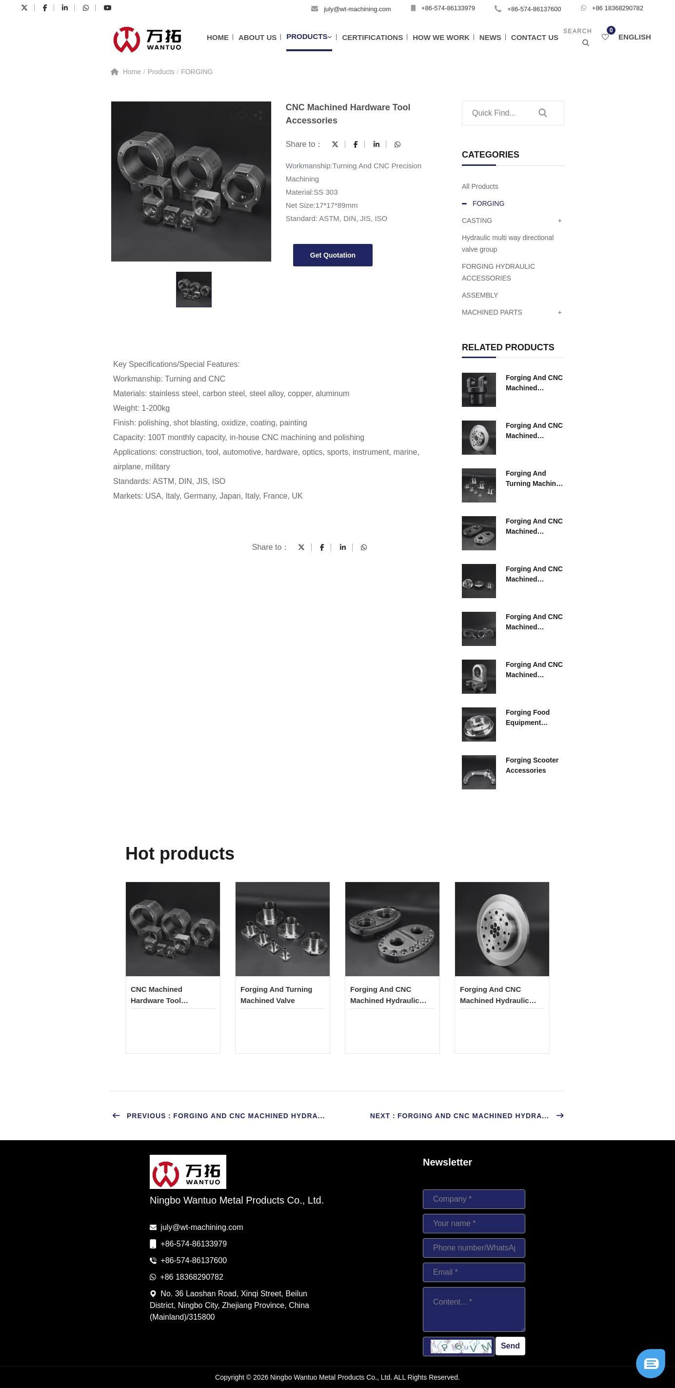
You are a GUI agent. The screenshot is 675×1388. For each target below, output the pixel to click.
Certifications (372, 37)
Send (510, 1346)
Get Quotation (333, 255)
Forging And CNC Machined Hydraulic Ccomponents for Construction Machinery (534, 383)
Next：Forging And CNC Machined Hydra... (467, 1116)
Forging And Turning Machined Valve (535, 479)
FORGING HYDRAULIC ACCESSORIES (498, 272)
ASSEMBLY (480, 295)
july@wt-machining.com (357, 9)
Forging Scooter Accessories (532, 765)
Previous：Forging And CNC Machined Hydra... (218, 1116)
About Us (257, 37)
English (634, 37)
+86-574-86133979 (448, 8)
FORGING (197, 72)
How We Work (441, 37)
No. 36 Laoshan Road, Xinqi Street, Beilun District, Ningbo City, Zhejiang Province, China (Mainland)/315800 (229, 1305)
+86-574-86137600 (534, 9)
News (490, 37)
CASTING (512, 220)
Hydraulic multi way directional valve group (508, 243)
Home (218, 37)
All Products (480, 186)
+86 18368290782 (617, 8)
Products (306, 36)
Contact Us (534, 37)
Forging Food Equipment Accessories (528, 718)
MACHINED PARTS (512, 312)
